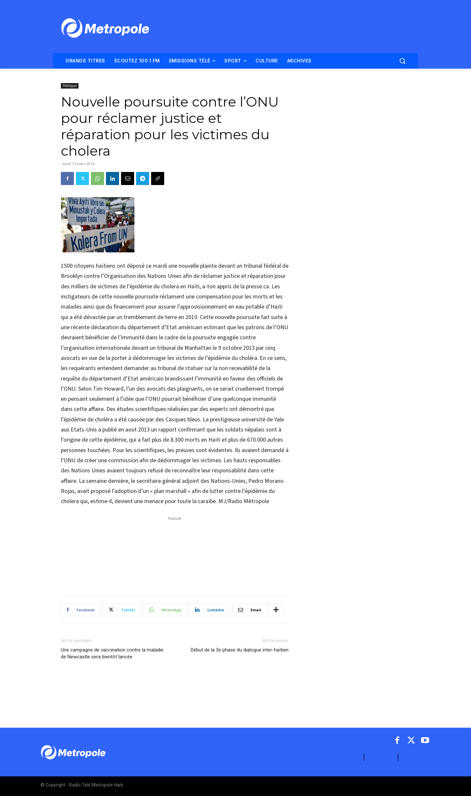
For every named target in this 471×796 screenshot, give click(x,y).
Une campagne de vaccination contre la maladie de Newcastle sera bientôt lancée (112, 653)
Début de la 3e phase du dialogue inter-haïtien (239, 650)
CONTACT (381, 757)
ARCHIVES (415, 757)
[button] (402, 61)
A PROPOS (347, 757)
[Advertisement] (174, 553)
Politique (70, 85)
